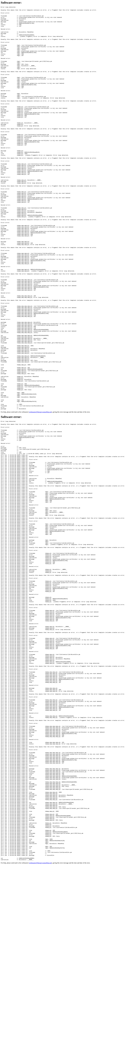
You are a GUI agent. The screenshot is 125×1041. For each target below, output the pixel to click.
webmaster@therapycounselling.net (40, 492)
